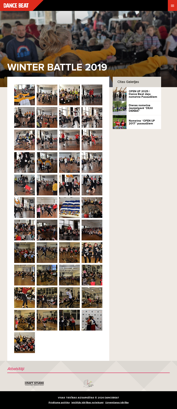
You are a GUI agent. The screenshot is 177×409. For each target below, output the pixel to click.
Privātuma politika (59, 402)
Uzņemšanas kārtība (117, 402)
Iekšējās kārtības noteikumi (87, 402)
